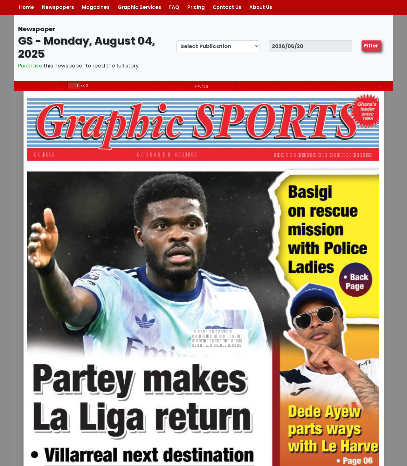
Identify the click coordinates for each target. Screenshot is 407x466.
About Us (260, 7)
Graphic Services (139, 7)
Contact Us (227, 7)
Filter (371, 45)
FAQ (174, 7)
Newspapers (58, 7)
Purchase (31, 65)
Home (26, 7)
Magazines (96, 7)
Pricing (196, 7)
